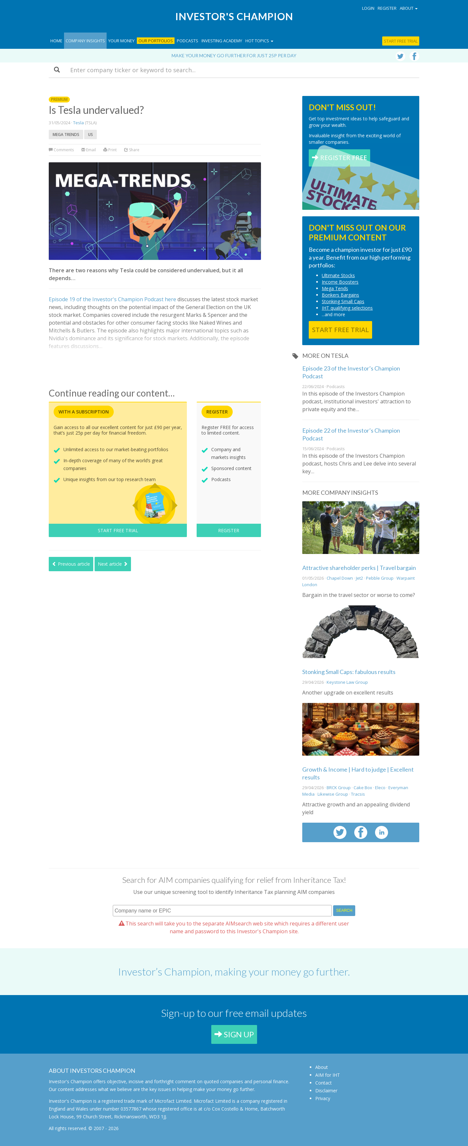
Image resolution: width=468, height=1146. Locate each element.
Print (110, 150)
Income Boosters (340, 282)
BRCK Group (339, 787)
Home (56, 41)
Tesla (78, 123)
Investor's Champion (234, 16)
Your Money (121, 41)
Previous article (71, 564)
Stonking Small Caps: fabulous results (349, 671)
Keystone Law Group (347, 682)
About (321, 1067)
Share (131, 150)
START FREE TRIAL (118, 530)
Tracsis (358, 794)
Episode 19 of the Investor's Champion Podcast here (112, 299)
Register (387, 8)
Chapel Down (340, 578)
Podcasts (187, 41)
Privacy (322, 1098)
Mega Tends (335, 288)
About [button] (409, 8)
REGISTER (228, 530)
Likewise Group (333, 794)
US (90, 134)
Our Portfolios (155, 41)
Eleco (380, 787)
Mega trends (66, 134)
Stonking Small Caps (343, 301)
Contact (323, 1083)
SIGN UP (234, 1034)
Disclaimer (326, 1090)
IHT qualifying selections (347, 308)
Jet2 (359, 578)
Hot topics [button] (259, 41)
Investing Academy (222, 41)
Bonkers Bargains (340, 295)
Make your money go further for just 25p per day (234, 55)
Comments (62, 150)
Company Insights (85, 41)
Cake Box (363, 787)
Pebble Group (380, 578)
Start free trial (401, 41)
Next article (113, 564)
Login (368, 8)
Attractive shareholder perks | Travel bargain (359, 567)
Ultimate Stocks (338, 275)
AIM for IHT (327, 1075)
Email (88, 150)
